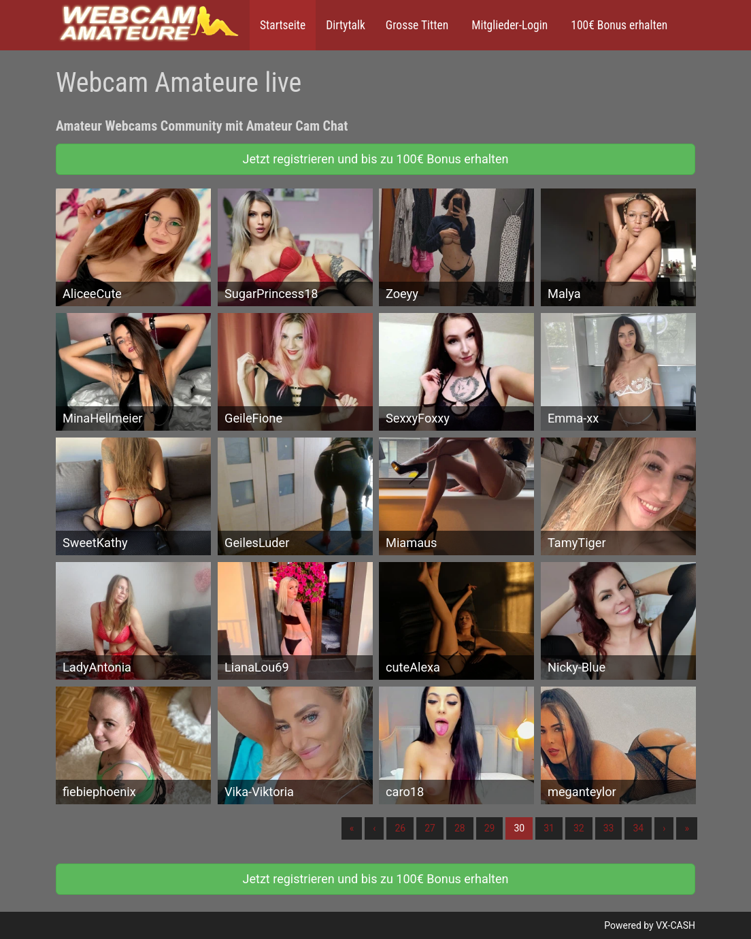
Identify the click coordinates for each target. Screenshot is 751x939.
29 (489, 828)
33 (608, 828)
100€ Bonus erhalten (617, 25)
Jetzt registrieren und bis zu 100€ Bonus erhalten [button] (376, 159)
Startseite (282, 25)
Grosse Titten (417, 25)
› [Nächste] (664, 828)
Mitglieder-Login (508, 25)
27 (429, 828)
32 (578, 828)
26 (400, 828)
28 (459, 828)
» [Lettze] (686, 828)
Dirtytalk (345, 25)
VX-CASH (675, 925)
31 (549, 828)
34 (638, 828)
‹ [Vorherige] (374, 828)
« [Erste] (352, 828)
